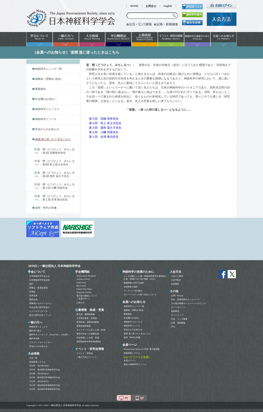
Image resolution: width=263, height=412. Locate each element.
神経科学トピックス (47, 109)
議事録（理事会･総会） (49, 79)
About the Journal (83, 292)
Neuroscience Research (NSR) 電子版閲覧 (142, 349)
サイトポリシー (178, 307)
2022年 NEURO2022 (38, 381)
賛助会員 (33, 299)
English (168, 6)
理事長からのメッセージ (40, 303)
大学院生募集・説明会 (86, 318)
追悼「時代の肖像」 (47, 207)
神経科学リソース (46, 119)
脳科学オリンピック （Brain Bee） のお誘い (49, 334)
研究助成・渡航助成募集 (87, 322)
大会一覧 (33, 358)
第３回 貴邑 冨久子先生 (105, 127)
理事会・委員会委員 (38, 288)
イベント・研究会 (84, 353)
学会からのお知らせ (47, 129)
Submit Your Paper (84, 289)
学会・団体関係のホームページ (185, 299)
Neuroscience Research (86, 276)
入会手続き (176, 280)
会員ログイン (130, 360)
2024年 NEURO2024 (38, 373)
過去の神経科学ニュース (135, 364)
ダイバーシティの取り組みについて (140, 294)
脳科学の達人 (35, 331)
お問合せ (151, 6)
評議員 (32, 292)
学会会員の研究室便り (39, 307)
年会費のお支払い (46, 99)
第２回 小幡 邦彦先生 (104, 132)
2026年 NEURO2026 (38, 366)
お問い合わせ (177, 295)
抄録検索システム (37, 362)
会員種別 (175, 284)
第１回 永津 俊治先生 (104, 136)
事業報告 (40, 89)
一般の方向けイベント (86, 357)
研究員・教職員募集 (85, 314)
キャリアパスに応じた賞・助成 (90, 330)
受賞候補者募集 (83, 326)
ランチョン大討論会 (133, 291)
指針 (31, 284)
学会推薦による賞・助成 (87, 337)
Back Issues (81, 286)
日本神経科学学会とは (39, 276)
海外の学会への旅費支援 (87, 334)
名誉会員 (33, 295)
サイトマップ (177, 315)
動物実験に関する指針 (134, 283)
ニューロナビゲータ (38, 311)
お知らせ (80, 302)
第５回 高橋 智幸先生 (104, 118)
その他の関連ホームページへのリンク (188, 303)
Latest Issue (81, 282)
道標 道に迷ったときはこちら (137, 333)
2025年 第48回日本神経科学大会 (44, 370)
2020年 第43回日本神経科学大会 (44, 389)
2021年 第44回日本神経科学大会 (44, 385)
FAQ (173, 326)
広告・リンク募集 (179, 319)
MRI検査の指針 (131, 287)
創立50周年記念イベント (40, 315)
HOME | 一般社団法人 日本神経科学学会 (54, 266)
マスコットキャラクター (40, 342)
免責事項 (175, 311)
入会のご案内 (177, 276)
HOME (134, 6)
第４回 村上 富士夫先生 (105, 123)
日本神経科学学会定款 (39, 280)
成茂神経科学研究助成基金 (88, 341)
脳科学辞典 (34, 338)
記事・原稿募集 (178, 323)
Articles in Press (83, 279)
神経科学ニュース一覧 (48, 69)
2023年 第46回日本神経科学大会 (44, 377)
